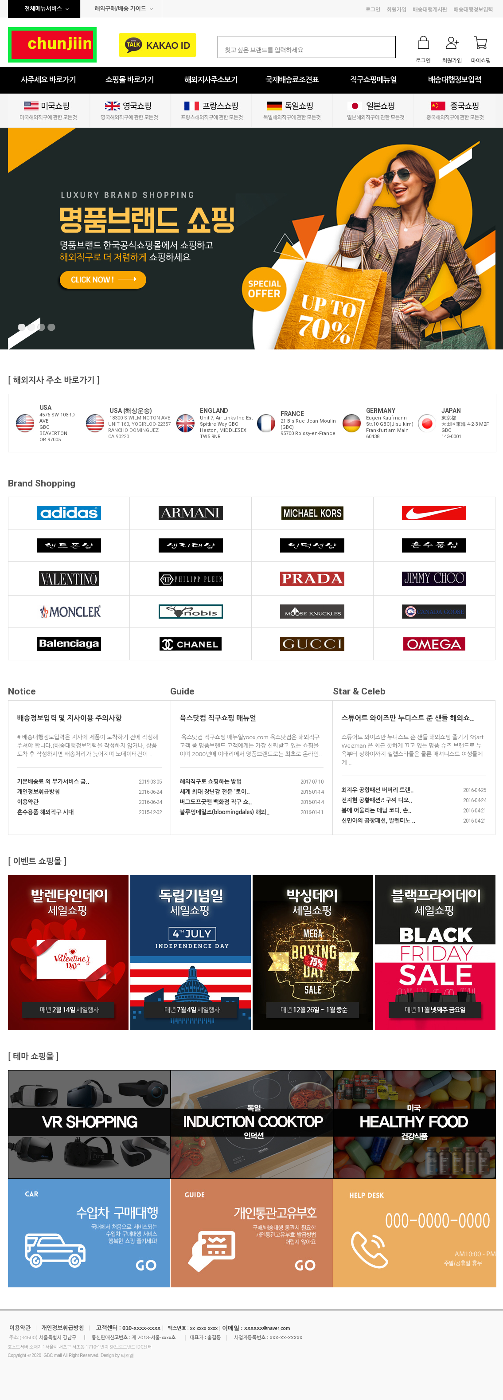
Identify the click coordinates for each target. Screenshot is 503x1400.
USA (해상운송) (130, 410)
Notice (22, 691)
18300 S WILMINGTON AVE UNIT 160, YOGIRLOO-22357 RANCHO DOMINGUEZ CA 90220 (139, 427)
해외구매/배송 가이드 (120, 9)
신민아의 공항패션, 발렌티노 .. (379, 821)
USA (45, 407)
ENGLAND (214, 410)
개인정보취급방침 (38, 792)
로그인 (373, 9)
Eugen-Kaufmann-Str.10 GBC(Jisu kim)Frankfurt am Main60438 (389, 427)
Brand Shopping (41, 483)
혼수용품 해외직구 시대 (45, 812)
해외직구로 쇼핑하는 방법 (211, 781)
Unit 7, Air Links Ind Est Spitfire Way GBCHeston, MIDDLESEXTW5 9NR (226, 427)
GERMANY (380, 410)
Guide (182, 691)
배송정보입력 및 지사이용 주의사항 (69, 718)
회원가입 (396, 9)
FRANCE (292, 413)
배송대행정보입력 (473, 9)
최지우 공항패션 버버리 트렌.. (378, 790)
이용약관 (28, 802)
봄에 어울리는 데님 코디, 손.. (377, 810)
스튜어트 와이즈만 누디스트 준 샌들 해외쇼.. (408, 718)
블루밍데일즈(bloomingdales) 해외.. (225, 812)
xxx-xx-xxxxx (285, 1337)
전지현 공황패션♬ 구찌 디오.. (377, 800)
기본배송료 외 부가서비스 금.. (53, 781)
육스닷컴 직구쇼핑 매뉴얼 (218, 718)
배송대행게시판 (430, 9)
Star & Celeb (359, 691)
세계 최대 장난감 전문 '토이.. (215, 792)
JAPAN (451, 410)
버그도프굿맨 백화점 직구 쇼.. (216, 802)
